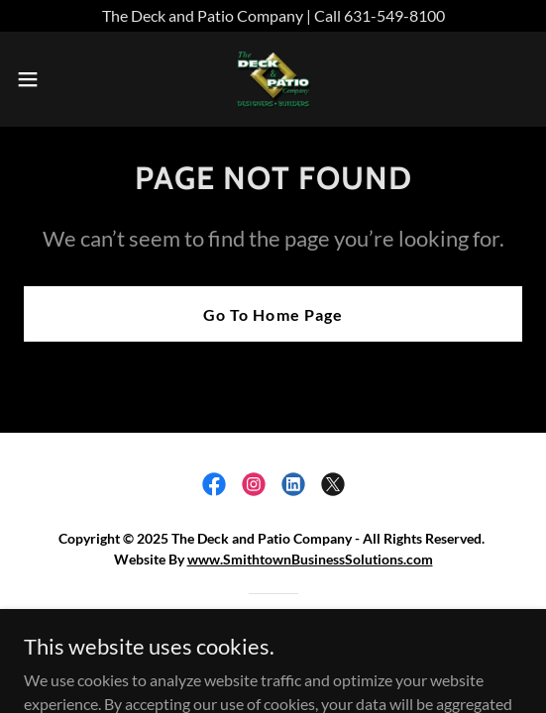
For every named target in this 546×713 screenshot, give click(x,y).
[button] (47, 79)
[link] (272, 79)
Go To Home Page (272, 314)
